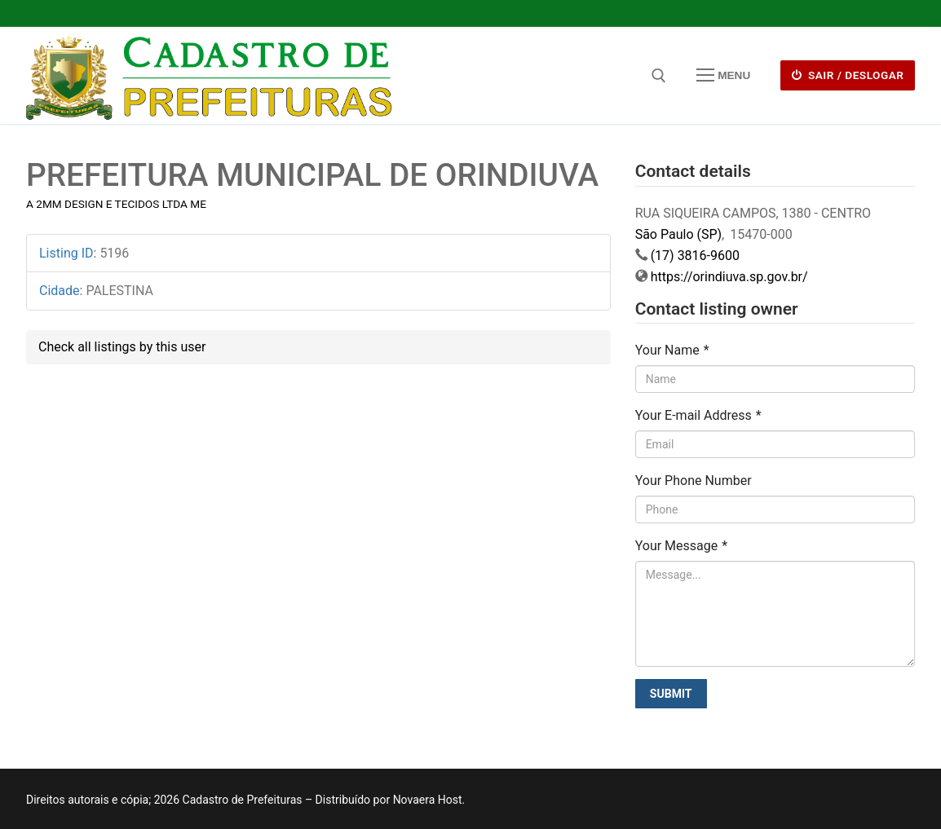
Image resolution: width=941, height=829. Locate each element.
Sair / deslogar (848, 75)
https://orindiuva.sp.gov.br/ (729, 276)
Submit (671, 693)
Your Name (672, 350)
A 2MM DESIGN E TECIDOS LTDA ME (116, 203)
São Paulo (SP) (678, 234)
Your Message (681, 545)
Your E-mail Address (698, 415)
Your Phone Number (693, 480)
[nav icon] (723, 76)
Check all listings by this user (121, 347)
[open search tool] (659, 75)
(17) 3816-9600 (695, 255)
